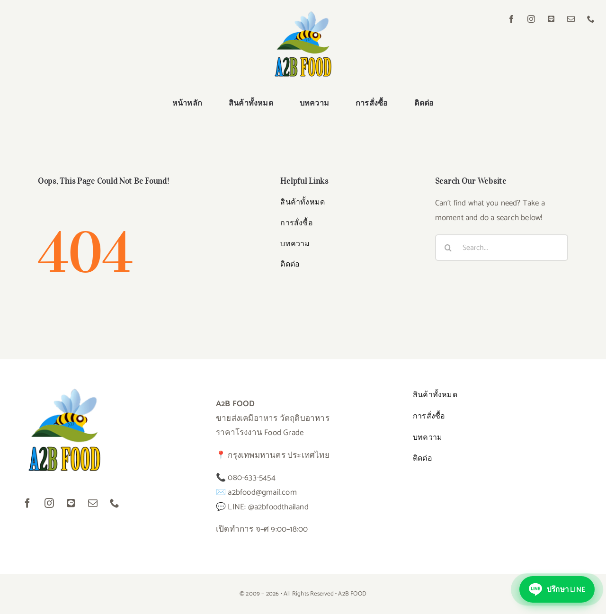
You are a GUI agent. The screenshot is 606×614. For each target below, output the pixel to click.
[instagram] (531, 19)
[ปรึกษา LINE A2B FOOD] (557, 589)
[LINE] (551, 19)
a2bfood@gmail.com (262, 492)
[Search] (448, 247)
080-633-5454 (251, 477)
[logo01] (303, 15)
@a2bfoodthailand (278, 507)
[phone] (590, 19)
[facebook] (511, 19)
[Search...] (501, 247)
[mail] (571, 19)
